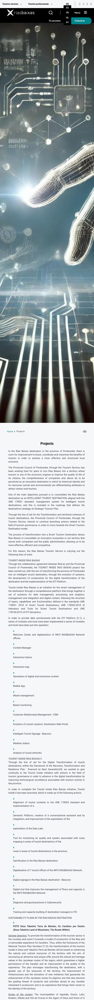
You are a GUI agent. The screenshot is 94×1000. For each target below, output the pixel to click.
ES (67, 7)
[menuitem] (13, 4)
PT (67, 22)
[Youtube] (79, 4)
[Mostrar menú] (85, 13)
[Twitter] (91, 4)
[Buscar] (54, 12)
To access (55, 20)
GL (67, 17)
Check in (80, 20)
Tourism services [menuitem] (10, 4)
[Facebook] (87, 4)
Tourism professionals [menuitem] (38, 4)
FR (67, 12)
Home (10, 431)
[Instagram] (83, 4)
